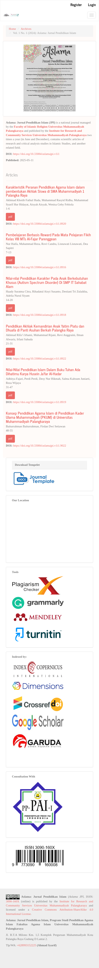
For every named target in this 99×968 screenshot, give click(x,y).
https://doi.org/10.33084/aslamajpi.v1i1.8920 (39, 223)
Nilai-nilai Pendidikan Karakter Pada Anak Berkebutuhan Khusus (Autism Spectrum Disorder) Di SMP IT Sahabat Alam (47, 282)
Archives (26, 28)
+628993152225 (26, 945)
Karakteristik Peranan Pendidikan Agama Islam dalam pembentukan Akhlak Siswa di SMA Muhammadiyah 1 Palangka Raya (45, 191)
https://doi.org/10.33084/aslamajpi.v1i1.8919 (39, 402)
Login (92, 4)
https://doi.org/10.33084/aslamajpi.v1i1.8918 (39, 314)
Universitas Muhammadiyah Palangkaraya (60, 135)
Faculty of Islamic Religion (31, 126)
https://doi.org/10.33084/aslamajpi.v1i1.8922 (39, 358)
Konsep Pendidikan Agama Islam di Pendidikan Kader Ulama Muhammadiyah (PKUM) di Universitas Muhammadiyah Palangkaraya (45, 417)
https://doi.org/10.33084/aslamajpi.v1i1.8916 (39, 267)
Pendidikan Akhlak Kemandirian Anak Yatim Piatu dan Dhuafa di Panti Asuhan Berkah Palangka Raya (45, 328)
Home (12, 28)
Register (76, 4)
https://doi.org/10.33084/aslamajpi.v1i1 (36, 153)
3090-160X (12, 901)
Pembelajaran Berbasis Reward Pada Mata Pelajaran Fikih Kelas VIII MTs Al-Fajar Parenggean (48, 237)
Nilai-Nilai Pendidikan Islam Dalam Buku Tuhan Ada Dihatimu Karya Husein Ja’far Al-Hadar (43, 371)
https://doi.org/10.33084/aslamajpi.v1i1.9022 (39, 445)
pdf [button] (10, 216)
